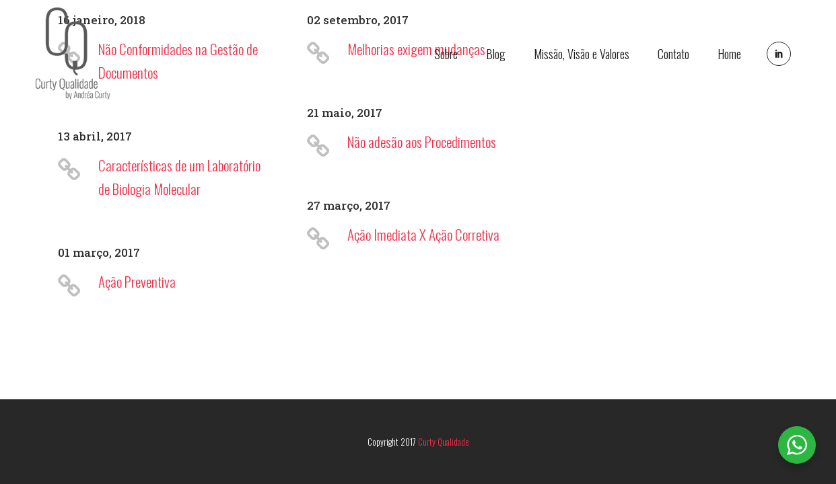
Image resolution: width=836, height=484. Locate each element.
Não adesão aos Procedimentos (421, 141)
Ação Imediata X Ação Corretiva (423, 234)
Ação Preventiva (137, 281)
